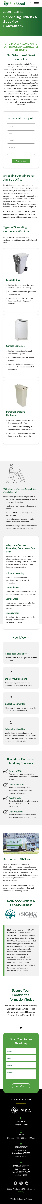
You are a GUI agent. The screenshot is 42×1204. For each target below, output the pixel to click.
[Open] (36, 3)
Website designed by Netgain (21, 1199)
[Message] (21, 150)
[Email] (21, 133)
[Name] (21, 126)
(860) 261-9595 (21, 1156)
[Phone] (21, 141)
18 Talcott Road (21, 1150)
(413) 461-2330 (21, 1175)
